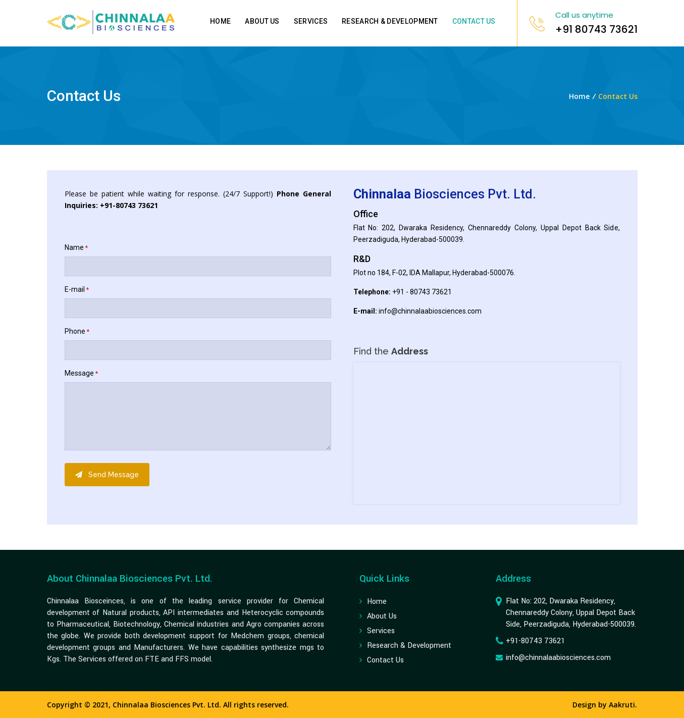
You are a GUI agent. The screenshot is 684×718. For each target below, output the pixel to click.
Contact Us (474, 21)
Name (76, 247)
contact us (385, 660)
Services (311, 21)
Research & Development (390, 21)
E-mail (77, 289)
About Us (262, 21)
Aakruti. (623, 704)
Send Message (107, 475)
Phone (77, 331)
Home (220, 21)
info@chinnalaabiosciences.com (430, 311)
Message (81, 373)
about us (382, 616)
